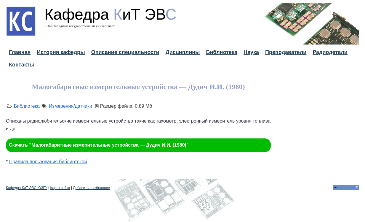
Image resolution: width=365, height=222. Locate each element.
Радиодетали (330, 52)
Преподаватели (285, 52)
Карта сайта (60, 188)
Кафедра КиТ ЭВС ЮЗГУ (26, 188)
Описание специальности (125, 52)
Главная (20, 52)
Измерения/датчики (70, 106)
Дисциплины (183, 52)
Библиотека (221, 52)
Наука (251, 52)
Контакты (21, 65)
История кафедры (61, 52)
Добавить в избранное (91, 188)
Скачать (98, 145)
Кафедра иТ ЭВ (110, 14)
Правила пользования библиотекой (48, 161)
